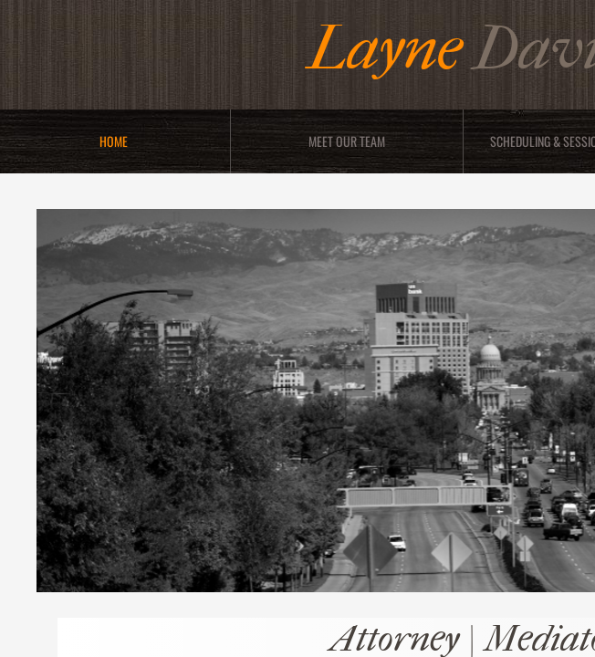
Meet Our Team (346, 141)
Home (113, 141)
